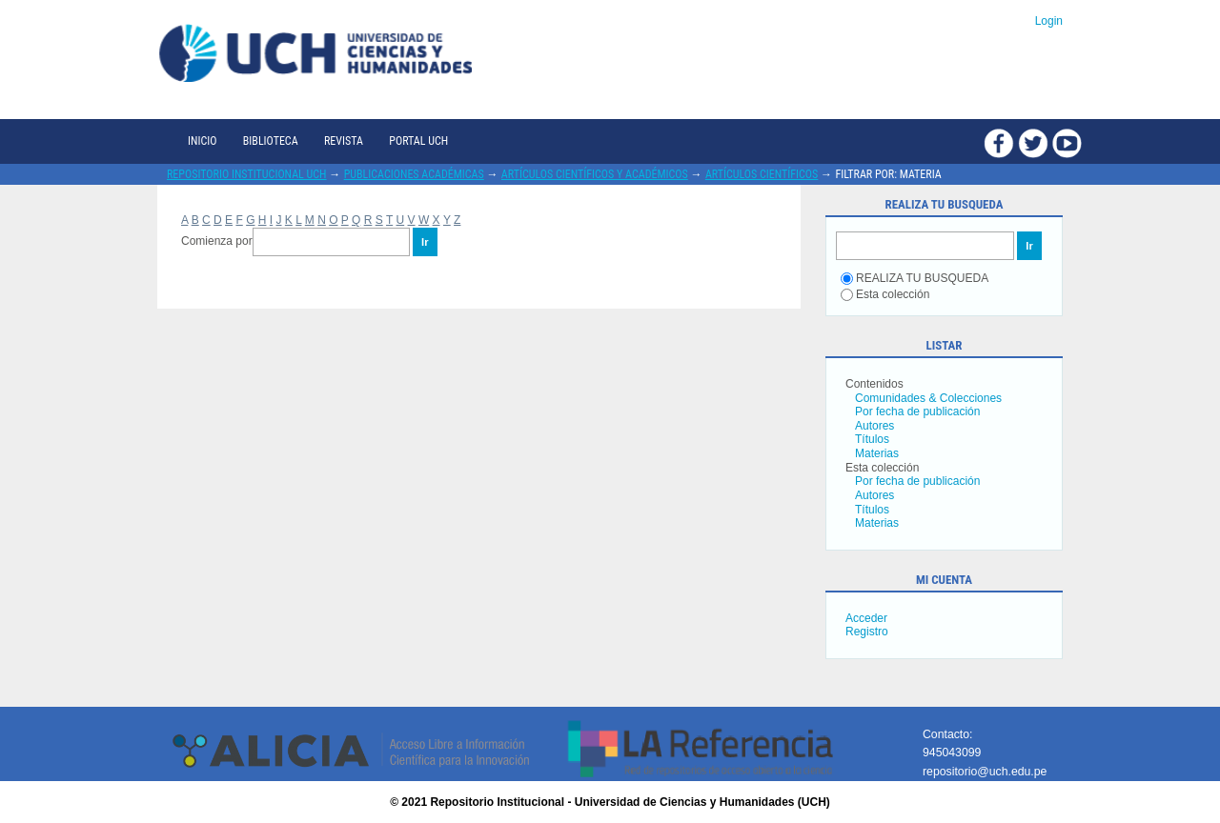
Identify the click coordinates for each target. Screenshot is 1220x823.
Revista (343, 141)
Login (1049, 21)
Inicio (202, 141)
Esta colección (885, 294)
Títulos (872, 439)
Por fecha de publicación (917, 411)
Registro (866, 631)
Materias (877, 453)
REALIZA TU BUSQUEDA (914, 278)
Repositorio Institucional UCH (247, 174)
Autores (874, 425)
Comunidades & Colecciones (928, 398)
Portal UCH (418, 141)
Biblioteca (270, 141)
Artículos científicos (761, 174)
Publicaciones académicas (414, 174)
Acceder (866, 618)
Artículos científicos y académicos (594, 174)
